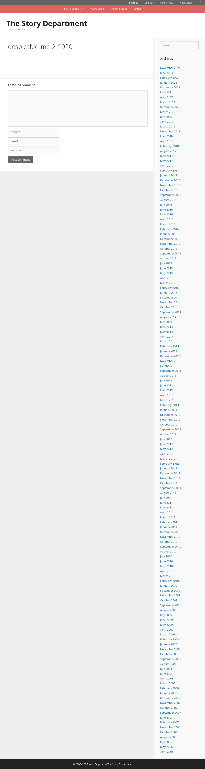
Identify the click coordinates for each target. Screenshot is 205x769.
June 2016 (166, 209)
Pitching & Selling (119, 8)
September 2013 (170, 370)
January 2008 (168, 693)
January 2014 (168, 351)
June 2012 (166, 444)
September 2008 (170, 659)
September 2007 (170, 712)
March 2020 (167, 112)
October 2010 (168, 542)
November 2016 (170, 185)
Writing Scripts (97, 8)
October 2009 (168, 600)
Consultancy (166, 2)
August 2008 (168, 664)
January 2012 (168, 468)
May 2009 (166, 624)
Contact (137, 8)
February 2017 (169, 170)
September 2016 (170, 195)
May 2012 (166, 449)
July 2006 (166, 742)
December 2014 (170, 297)
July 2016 (166, 204)
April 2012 (166, 454)
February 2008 (169, 688)
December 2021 (170, 87)
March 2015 (167, 283)
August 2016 (168, 200)
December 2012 (170, 415)
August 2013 (168, 375)
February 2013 (169, 405)
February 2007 (169, 722)
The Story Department (46, 23)
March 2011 (167, 517)
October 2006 (168, 732)
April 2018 (166, 141)
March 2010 (167, 576)
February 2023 (169, 77)
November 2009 (170, 595)
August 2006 (168, 737)
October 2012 (168, 424)
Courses (149, 2)
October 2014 (168, 307)
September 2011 (170, 488)
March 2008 (167, 683)
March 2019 (167, 126)
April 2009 (166, 629)
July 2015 (166, 263)
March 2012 (167, 458)
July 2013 (166, 380)
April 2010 (166, 571)
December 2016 (170, 180)
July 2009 (166, 615)
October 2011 (168, 483)
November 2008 (170, 649)
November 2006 (170, 727)
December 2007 (170, 698)
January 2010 (168, 585)
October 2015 (168, 248)
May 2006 (166, 747)
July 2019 (166, 117)
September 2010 (170, 546)
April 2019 (166, 121)
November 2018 (170, 131)
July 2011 (166, 497)
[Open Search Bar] (200, 2)
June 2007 (166, 717)
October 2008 (168, 654)
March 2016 (167, 224)
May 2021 (166, 92)
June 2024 (166, 73)
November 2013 (170, 361)
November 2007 (170, 703)
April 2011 (166, 512)
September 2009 (170, 605)
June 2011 (166, 502)
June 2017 (166, 156)
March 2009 (167, 634)
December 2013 (170, 356)
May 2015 (166, 273)
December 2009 (170, 590)
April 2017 (166, 165)
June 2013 (166, 385)
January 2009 (168, 644)
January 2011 (168, 527)
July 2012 (166, 439)
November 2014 (170, 302)
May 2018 (166, 136)
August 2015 (168, 258)
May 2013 (166, 390)
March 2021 (167, 102)
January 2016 (168, 234)
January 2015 (168, 292)
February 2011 (169, 522)
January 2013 (168, 410)
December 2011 (170, 473)
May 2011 (166, 507)
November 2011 (170, 478)
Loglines (133, 2)
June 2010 (166, 561)
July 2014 (166, 322)
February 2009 (169, 639)
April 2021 (166, 97)
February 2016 (169, 229)
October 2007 (168, 708)
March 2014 (167, 341)
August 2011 (168, 493)
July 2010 (166, 556)
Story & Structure (75, 9)
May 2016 (166, 214)
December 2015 (170, 239)
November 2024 (170, 68)
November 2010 (170, 537)
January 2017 (168, 175)
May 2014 (166, 331)
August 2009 (168, 610)
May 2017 (166, 161)
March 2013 (167, 400)
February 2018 (169, 146)
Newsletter (186, 2)
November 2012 (170, 419)
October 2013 (168, 366)
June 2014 (166, 327)
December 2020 (170, 107)
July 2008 (166, 669)
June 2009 (166, 620)
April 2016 (166, 219)
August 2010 (168, 551)
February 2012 (169, 463)
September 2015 (170, 253)
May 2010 (166, 566)
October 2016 (168, 190)
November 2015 (170, 243)
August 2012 (168, 434)
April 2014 (166, 336)
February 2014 (169, 346)
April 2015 (166, 278)
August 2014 (168, 317)
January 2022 (168, 82)
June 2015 (166, 268)
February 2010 (169, 581)
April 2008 (166, 678)
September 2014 (170, 312)
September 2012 (170, 429)
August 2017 (168, 151)
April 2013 (166, 395)
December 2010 (170, 532)
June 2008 (166, 673)
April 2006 (166, 751)
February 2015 (169, 288)
